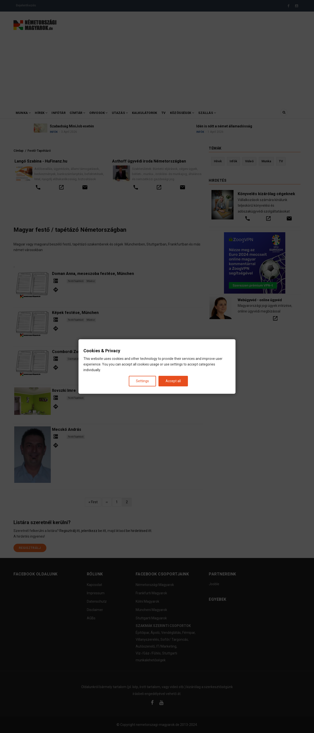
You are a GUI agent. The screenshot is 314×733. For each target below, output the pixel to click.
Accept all (173, 381)
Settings (142, 381)
